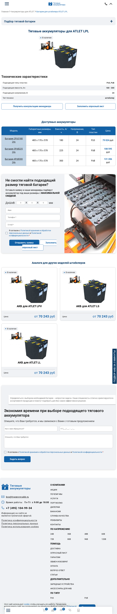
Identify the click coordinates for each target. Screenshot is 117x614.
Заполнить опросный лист (90, 106)
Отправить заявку (24, 242)
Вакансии (55, 511)
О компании (57, 484)
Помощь (55, 543)
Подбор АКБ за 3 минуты (114, 366)
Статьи (53, 574)
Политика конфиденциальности (19, 520)
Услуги (54, 498)
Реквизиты (56, 520)
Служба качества (59, 515)
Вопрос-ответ (57, 570)
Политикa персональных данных (19, 523)
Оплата (54, 565)
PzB (86, 598)
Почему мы (56, 494)
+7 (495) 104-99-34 (106, 4)
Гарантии (55, 557)
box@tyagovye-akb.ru (17, 496)
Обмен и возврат (59, 561)
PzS (52, 598)
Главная (5, 12)
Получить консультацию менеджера (32, 106)
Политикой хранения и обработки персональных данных (44, 452)
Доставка (55, 548)
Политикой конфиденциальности (87, 452)
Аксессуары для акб (61, 588)
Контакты (55, 524)
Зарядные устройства (62, 584)
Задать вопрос (17, 458)
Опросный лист (58, 553)
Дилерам (55, 507)
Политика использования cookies (20, 526)
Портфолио (56, 502)
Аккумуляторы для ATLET (22, 12)
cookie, (27, 604)
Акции (53, 489)
